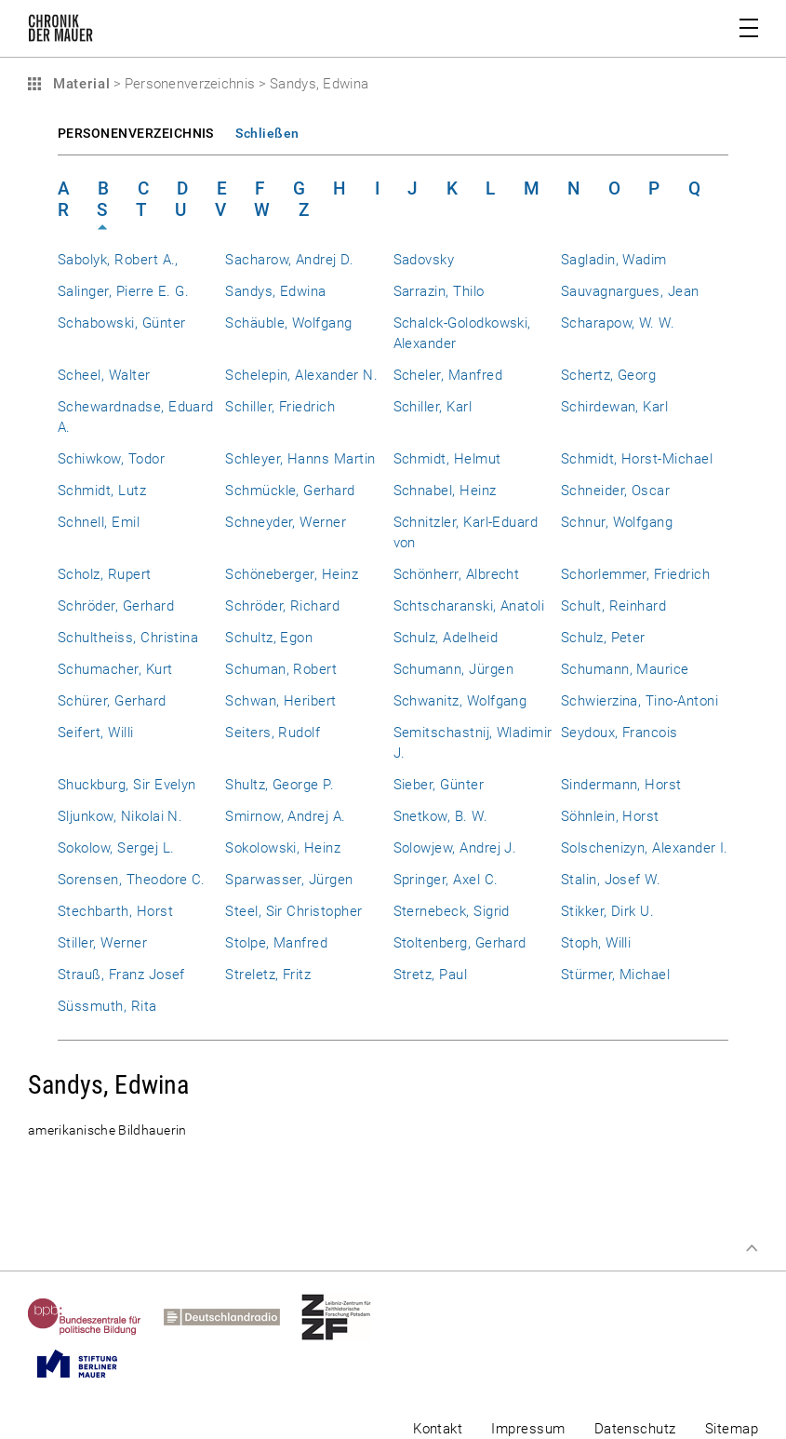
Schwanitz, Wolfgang (460, 701)
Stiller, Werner (102, 943)
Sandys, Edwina (275, 291)
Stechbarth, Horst (115, 911)
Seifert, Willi (96, 732)
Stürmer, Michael (616, 974)
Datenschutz (635, 1428)
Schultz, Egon (269, 637)
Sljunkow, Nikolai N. (120, 816)
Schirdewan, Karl (615, 406)
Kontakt (437, 1428)
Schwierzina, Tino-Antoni (639, 701)
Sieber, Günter (439, 784)
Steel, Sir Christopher (293, 911)
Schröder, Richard (282, 606)
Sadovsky (424, 259)
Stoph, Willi (596, 943)
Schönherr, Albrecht (456, 574)
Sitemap (731, 1428)
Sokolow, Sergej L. (116, 848)
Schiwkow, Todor (111, 459)
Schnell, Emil (99, 522)
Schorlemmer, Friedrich (635, 574)
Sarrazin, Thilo (439, 291)
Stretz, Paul (430, 974)
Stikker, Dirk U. (608, 911)
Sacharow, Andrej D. (289, 259)
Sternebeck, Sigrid (451, 911)
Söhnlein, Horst (610, 816)
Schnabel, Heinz (445, 490)
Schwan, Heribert (281, 701)
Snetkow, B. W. (440, 816)
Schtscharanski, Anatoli (469, 606)
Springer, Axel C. (446, 879)
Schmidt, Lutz (102, 490)
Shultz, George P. (279, 784)
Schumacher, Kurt (115, 669)
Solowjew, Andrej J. (455, 848)
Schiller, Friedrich (280, 406)
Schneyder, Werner (285, 522)
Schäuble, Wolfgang (288, 323)
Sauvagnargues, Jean (630, 291)
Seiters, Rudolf (272, 732)
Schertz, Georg (609, 375)
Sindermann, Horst (621, 784)
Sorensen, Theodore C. (132, 879)
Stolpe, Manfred (276, 943)
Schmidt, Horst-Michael (637, 459)
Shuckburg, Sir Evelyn (127, 784)
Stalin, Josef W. (611, 879)
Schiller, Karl (433, 406)
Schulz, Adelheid (446, 637)
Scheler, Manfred (448, 375)
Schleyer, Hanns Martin (300, 459)
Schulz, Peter (603, 637)
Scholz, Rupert (105, 574)
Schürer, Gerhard (112, 701)
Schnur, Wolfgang (617, 522)
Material (79, 83)
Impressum (528, 1428)
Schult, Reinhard (614, 606)
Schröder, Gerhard (116, 606)
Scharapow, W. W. (618, 323)
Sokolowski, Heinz (282, 848)
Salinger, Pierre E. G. (123, 291)
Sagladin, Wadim (614, 259)
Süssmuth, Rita (107, 1006)
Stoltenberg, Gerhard (459, 943)
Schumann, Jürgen (453, 669)
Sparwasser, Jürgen (289, 879)
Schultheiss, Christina (128, 637)
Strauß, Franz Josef (121, 974)
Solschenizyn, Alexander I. (644, 848)
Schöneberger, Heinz (291, 574)
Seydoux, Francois (619, 732)
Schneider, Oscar (616, 490)
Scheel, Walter (104, 375)
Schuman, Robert (281, 669)
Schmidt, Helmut (447, 459)
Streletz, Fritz (268, 974)
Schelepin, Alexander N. (301, 375)
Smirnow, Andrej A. (285, 816)
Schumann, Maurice (625, 669)
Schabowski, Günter (121, 323)
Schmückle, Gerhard (289, 490)
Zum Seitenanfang (751, 1248)
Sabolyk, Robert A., (118, 259)
